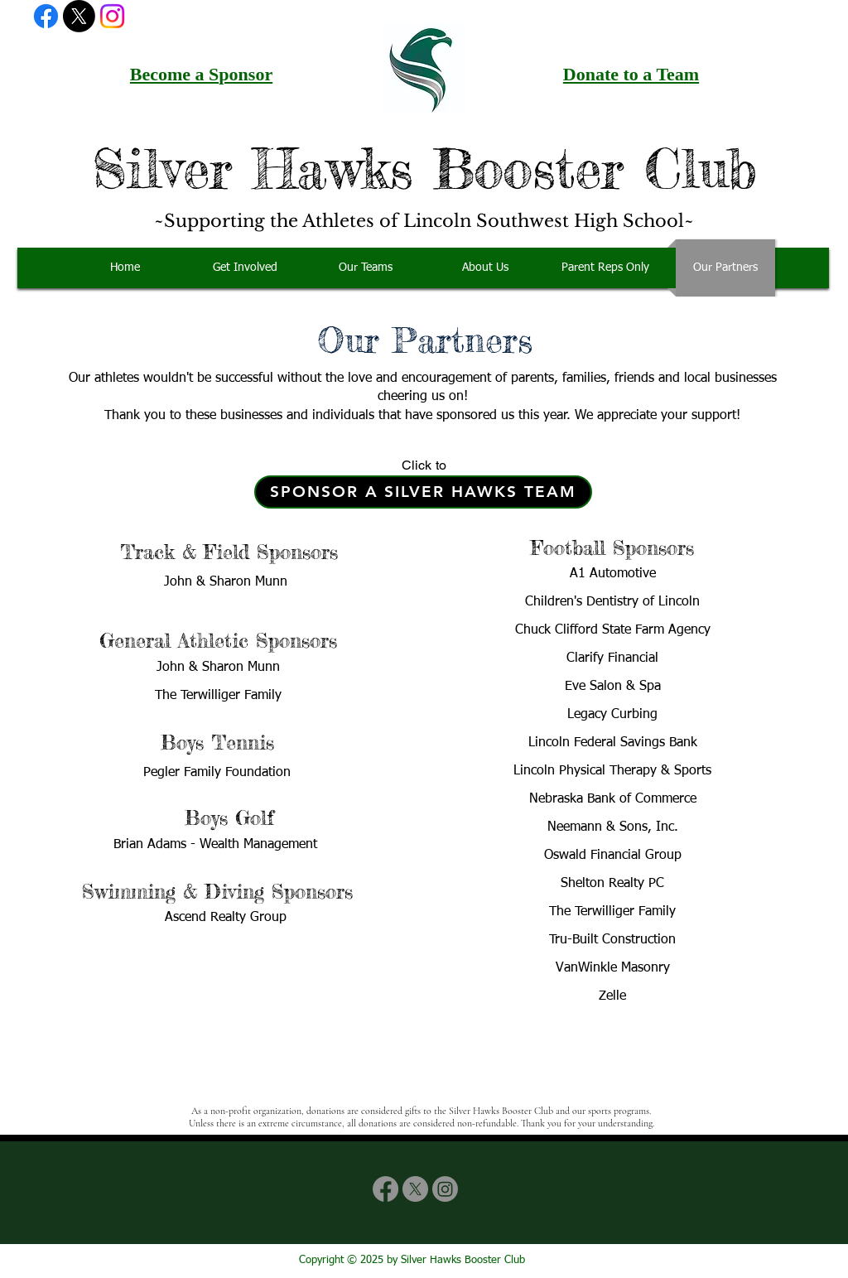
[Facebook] (46, 16)
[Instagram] (112, 16)
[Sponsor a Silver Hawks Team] (423, 492)
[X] (79, 16)
